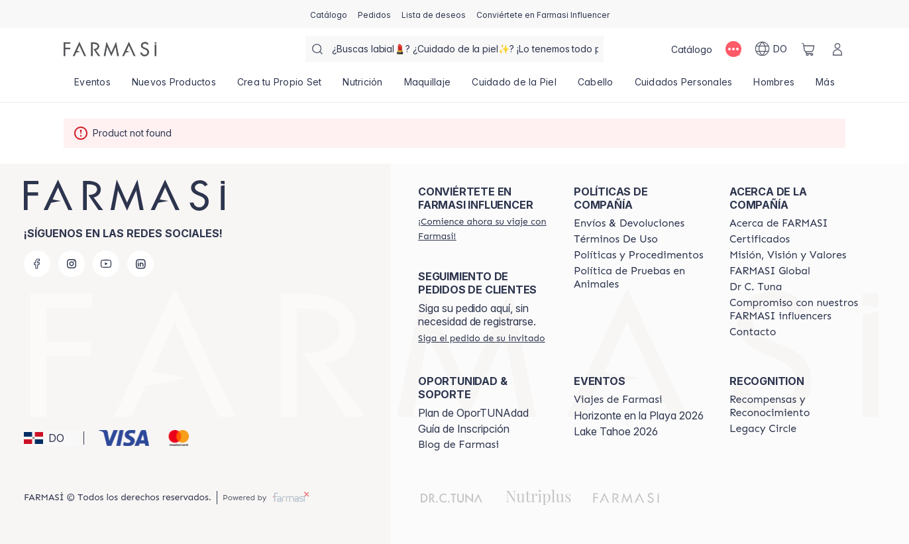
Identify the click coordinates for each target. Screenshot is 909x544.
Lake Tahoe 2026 (616, 431)
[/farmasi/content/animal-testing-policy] (640, 277)
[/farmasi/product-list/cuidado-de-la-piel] (514, 86)
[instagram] (71, 263)
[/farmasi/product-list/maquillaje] (428, 86)
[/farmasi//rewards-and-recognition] (795, 406)
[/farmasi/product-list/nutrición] (362, 86)
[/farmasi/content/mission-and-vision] (787, 255)
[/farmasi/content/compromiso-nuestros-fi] (795, 309)
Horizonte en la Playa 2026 (639, 415)
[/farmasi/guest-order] (481, 338)
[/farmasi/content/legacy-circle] (762, 428)
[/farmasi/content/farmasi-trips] (618, 399)
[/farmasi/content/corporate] (769, 271)
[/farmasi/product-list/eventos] (92, 86)
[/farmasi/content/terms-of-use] (616, 239)
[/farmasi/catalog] (328, 14)
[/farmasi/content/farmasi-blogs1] (458, 444)
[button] (52, 438)
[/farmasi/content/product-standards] (759, 239)
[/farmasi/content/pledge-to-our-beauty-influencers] (755, 287)
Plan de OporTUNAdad (473, 412)
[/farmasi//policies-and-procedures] (639, 255)
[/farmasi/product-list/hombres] (774, 86)
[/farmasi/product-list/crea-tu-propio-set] (280, 86)
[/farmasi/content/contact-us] (752, 332)
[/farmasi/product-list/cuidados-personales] (683, 86)
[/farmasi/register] (374, 14)
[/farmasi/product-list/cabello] (595, 86)
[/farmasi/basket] (808, 49)
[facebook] (37, 263)
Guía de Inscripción (463, 428)
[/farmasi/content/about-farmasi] (778, 223)
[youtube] (106, 263)
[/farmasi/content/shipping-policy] (629, 223)
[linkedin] (140, 263)
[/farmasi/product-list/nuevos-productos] (174, 86)
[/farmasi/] (110, 49)
